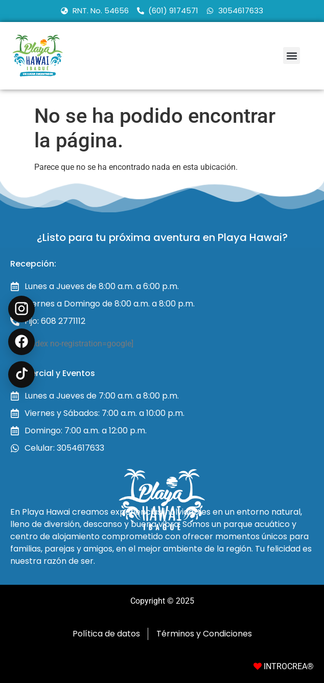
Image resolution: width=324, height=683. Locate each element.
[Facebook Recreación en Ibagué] (21, 341)
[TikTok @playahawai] (21, 374)
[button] (291, 55)
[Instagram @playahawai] (21, 309)
